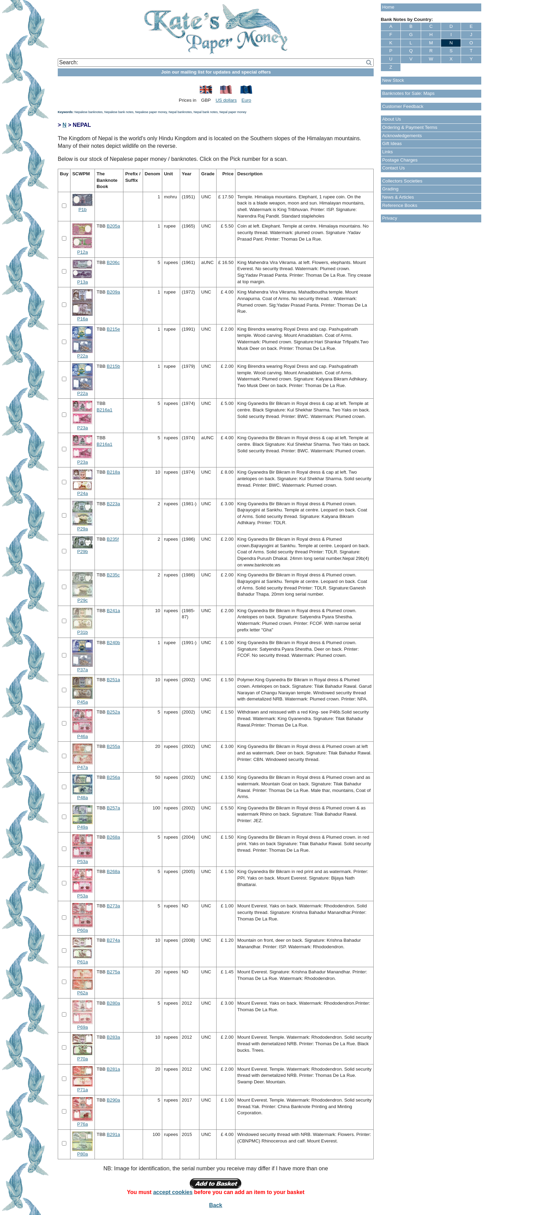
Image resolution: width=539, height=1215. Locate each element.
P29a (82, 528)
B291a (113, 1134)
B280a (113, 1003)
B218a (113, 472)
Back (215, 1205)
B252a (113, 712)
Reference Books (399, 205)
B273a (113, 905)
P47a (82, 767)
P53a (82, 861)
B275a (113, 971)
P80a (82, 1154)
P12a (82, 252)
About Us (391, 119)
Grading (390, 188)
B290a (113, 1100)
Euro (246, 100)
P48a (82, 797)
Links (387, 151)
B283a (113, 1037)
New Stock (393, 80)
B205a (113, 226)
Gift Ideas (392, 143)
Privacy (389, 218)
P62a (82, 992)
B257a (113, 807)
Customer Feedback (403, 106)
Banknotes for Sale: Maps (408, 93)
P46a (82, 736)
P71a (82, 1089)
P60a (82, 930)
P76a (82, 1124)
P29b (82, 551)
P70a (82, 1058)
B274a (113, 940)
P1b (82, 209)
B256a (113, 777)
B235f (113, 539)
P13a (82, 282)
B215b (113, 366)
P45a (82, 702)
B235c (113, 574)
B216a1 (104, 409)
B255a (113, 746)
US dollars (226, 100)
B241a (113, 610)
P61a (82, 961)
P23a (82, 427)
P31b (82, 632)
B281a (113, 1069)
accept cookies (172, 1192)
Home (388, 7)
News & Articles (398, 197)
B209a (113, 292)
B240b (113, 642)
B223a (113, 503)
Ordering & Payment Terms (410, 127)
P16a (82, 318)
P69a (82, 1027)
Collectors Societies (402, 181)
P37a (82, 669)
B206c (113, 262)
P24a (82, 493)
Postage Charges (400, 160)
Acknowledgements (402, 135)
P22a (82, 355)
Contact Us (393, 167)
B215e (113, 329)
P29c (82, 600)
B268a (113, 837)
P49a (82, 827)
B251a (113, 679)
